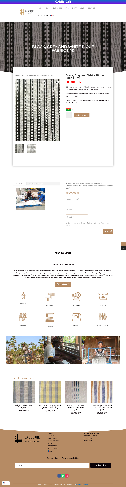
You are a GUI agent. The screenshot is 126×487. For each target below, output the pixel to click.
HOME (40, 8)
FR (52, 16)
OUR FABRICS (58, 8)
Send (106, 231)
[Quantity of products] (69, 115)
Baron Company (82, 484)
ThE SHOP (17, 75)
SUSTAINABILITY (71, 8)
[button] (57, 82)
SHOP (47, 8)
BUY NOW (62, 284)
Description (19, 184)
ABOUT (81, 8)
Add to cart (82, 115)
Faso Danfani (25, 75)
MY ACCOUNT (43, 15)
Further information (36, 184)
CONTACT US (92, 8)
